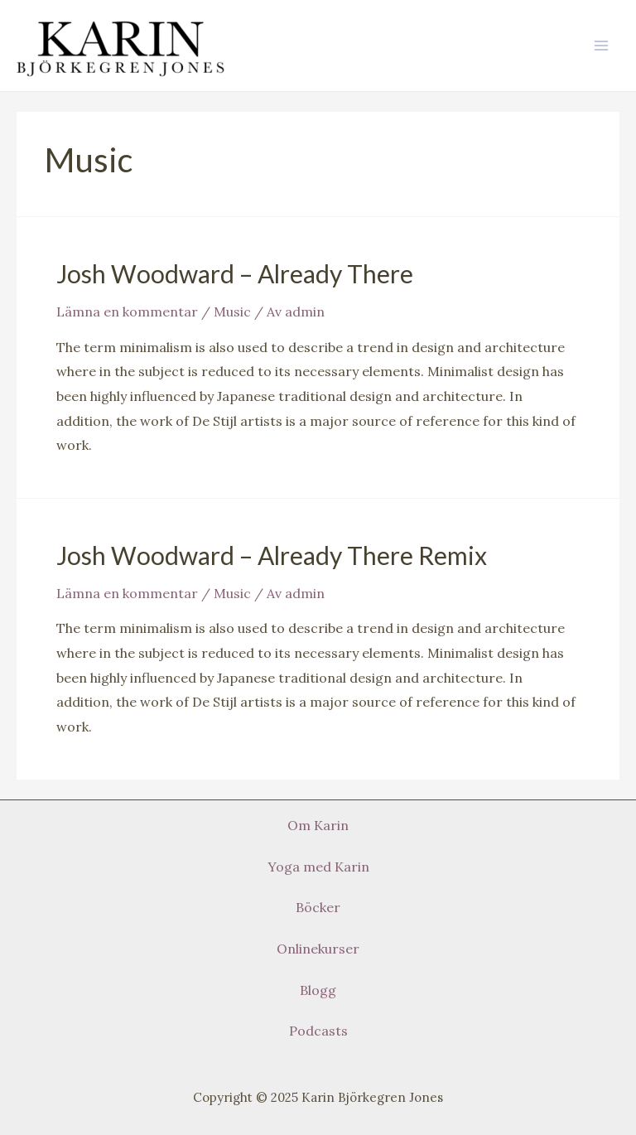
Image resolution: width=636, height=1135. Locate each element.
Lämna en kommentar (127, 311)
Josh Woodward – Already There (234, 273)
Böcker (318, 907)
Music (232, 311)
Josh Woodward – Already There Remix (271, 555)
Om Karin (318, 825)
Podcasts (318, 1030)
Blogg (318, 990)
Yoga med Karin (318, 866)
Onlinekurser (318, 948)
